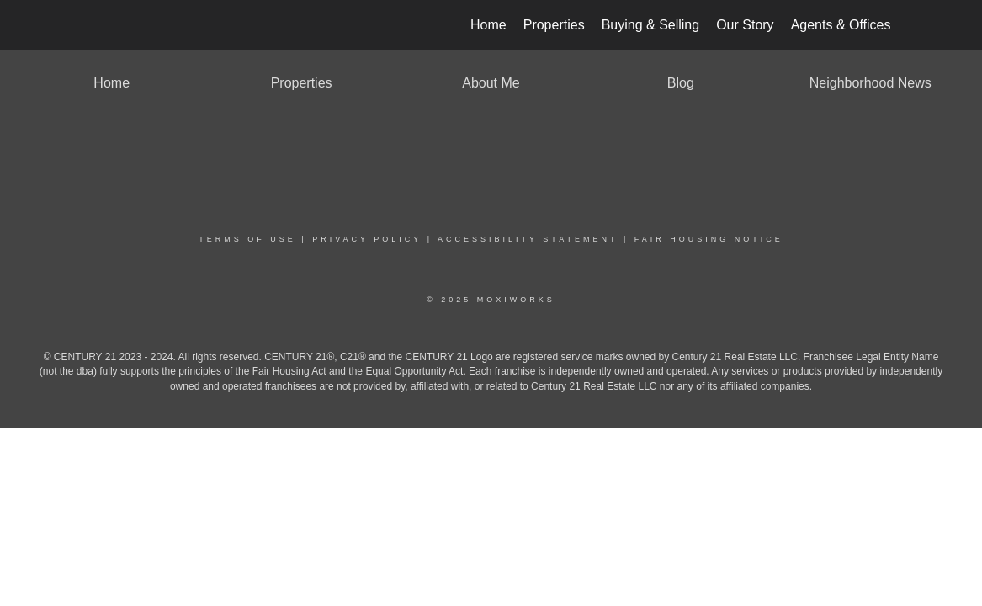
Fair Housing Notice (708, 239)
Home (488, 25)
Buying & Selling (651, 25)
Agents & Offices (841, 25)
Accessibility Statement (528, 239)
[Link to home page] (92, 25)
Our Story (744, 25)
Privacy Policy (367, 239)
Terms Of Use (247, 239)
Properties (554, 25)
